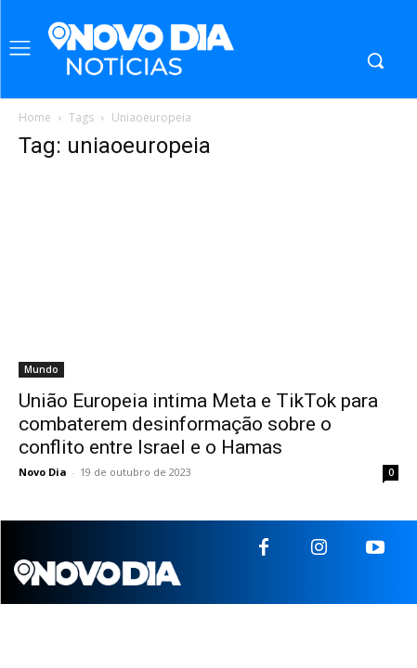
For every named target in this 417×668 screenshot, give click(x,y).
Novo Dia (43, 472)
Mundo (41, 369)
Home (35, 117)
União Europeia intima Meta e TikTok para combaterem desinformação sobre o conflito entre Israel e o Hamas (198, 424)
